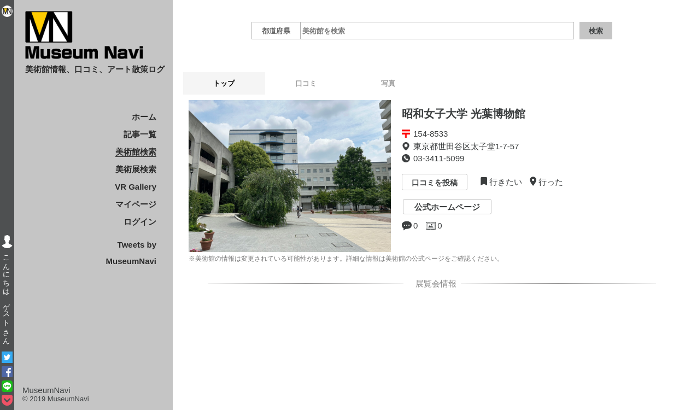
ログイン (140, 221)
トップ (224, 83)
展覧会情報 (434, 283)
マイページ (135, 204)
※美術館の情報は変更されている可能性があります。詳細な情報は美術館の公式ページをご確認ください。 (346, 258)
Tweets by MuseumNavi (131, 253)
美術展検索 (135, 169)
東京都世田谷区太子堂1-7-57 (466, 146)
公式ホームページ (447, 207)
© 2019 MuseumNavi (55, 399)
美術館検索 (135, 151)
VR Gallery (135, 186)
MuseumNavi (46, 390)
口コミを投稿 (435, 183)
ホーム (144, 116)
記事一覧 (140, 134)
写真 (388, 83)
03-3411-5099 (438, 158)
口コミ (306, 83)
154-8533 (430, 133)
